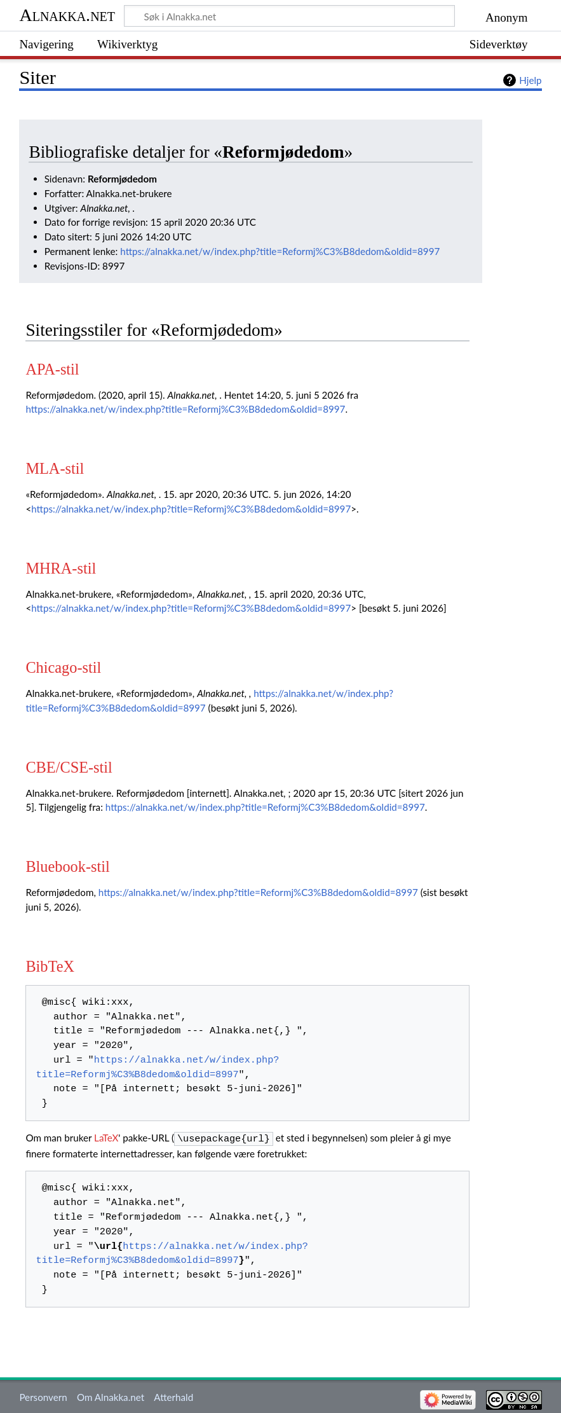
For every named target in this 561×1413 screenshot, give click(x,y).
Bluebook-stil (67, 866)
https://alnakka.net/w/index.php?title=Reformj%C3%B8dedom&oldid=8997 (280, 251)
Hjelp (530, 80)
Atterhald (173, 1396)
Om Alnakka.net (110, 1396)
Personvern (43, 1396)
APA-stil (52, 369)
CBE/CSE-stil (68, 767)
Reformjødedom (283, 152)
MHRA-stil (60, 568)
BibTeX (49, 966)
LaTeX (106, 1137)
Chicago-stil (63, 667)
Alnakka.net (67, 15)
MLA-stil (54, 468)
